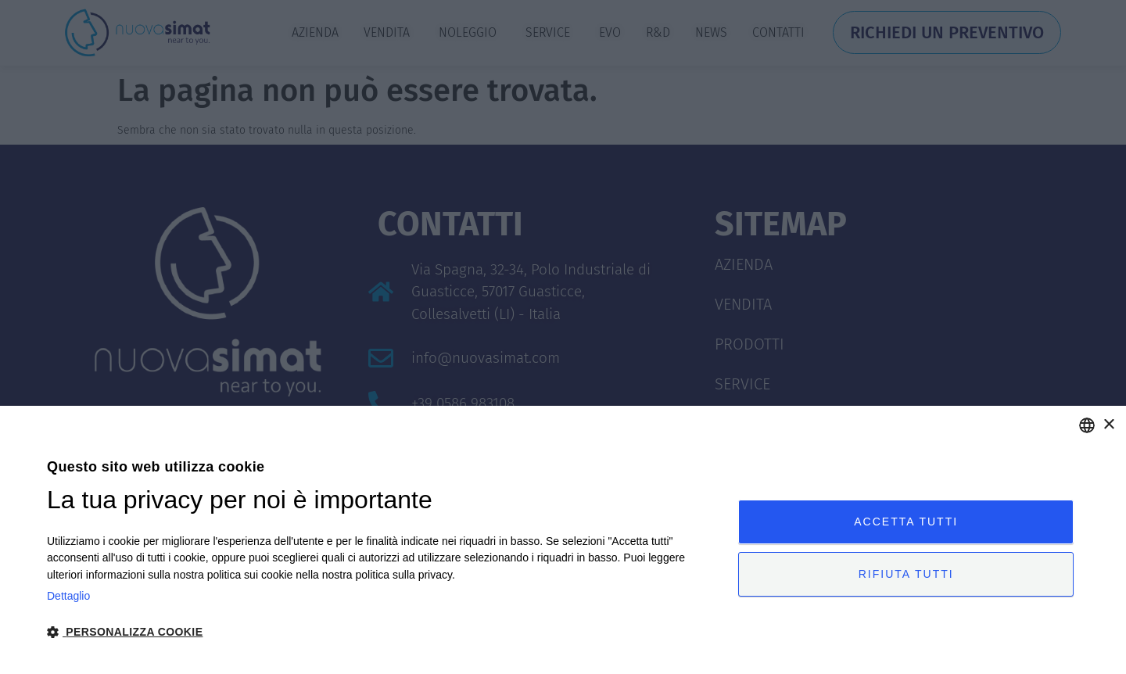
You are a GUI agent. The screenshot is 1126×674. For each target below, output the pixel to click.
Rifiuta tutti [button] (906, 574)
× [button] (1108, 425)
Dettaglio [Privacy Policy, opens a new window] (68, 596)
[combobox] (1087, 425)
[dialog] (563, 540)
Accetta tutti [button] (906, 521)
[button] (382, 632)
